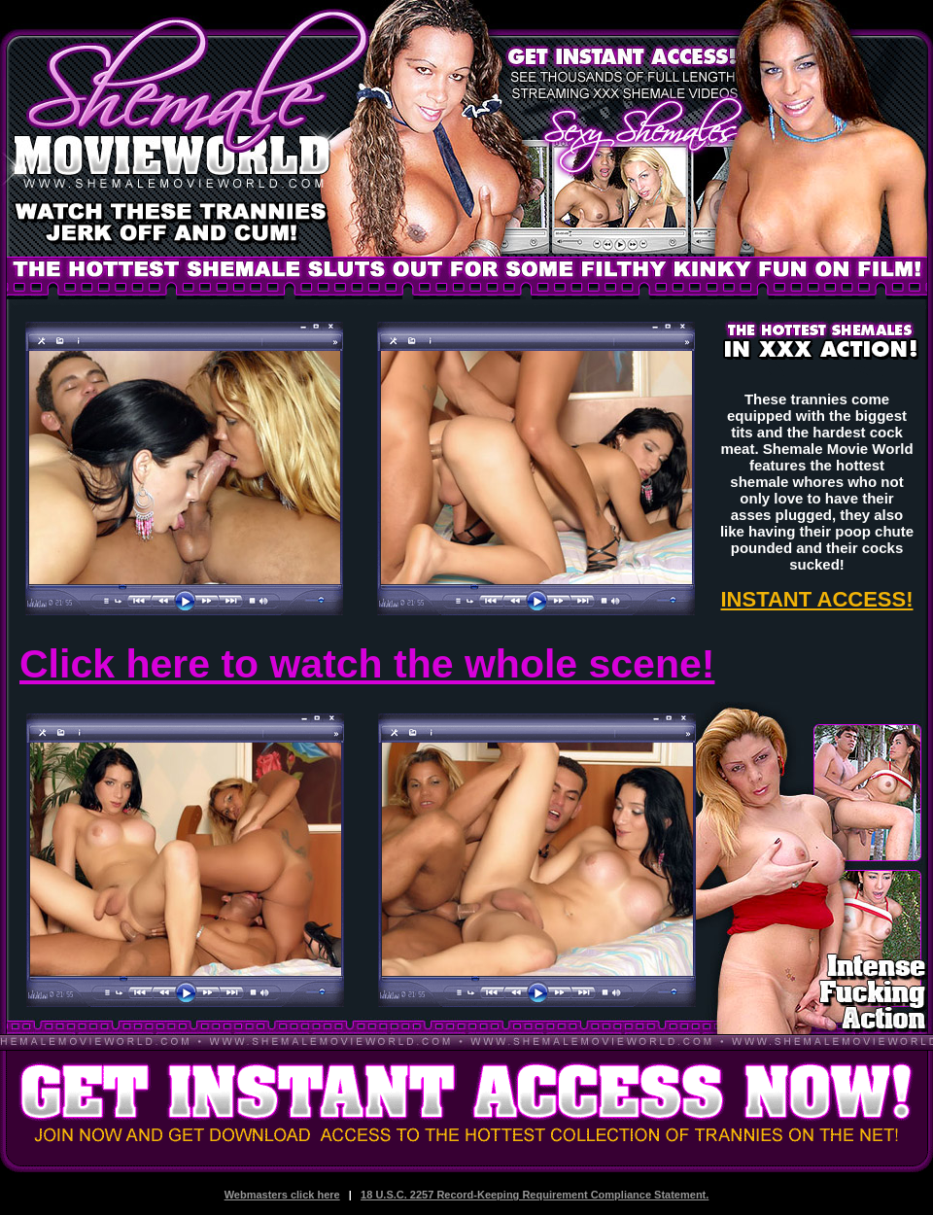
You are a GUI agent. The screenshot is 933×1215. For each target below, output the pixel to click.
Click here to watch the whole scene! (366, 664)
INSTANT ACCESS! (817, 599)
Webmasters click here (282, 1194)
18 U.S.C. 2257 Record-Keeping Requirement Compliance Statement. (534, 1194)
